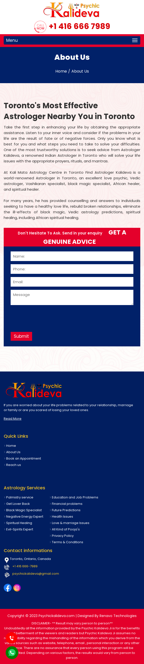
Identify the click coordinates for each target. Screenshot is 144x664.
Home (61, 71)
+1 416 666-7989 (25, 566)
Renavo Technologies (118, 615)
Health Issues (62, 516)
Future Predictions (66, 510)
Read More (12, 418)
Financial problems (67, 503)
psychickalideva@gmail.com (35, 573)
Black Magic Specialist (24, 510)
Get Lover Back (18, 503)
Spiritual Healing (19, 523)
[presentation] (48, 316)
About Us (80, 71)
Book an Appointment (23, 458)
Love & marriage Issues (70, 523)
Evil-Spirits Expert (19, 529)
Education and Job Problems (75, 497)
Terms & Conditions (67, 542)
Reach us (13, 465)
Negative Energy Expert (24, 516)
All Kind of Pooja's (66, 529)
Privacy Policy (63, 535)
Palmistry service (19, 497)
